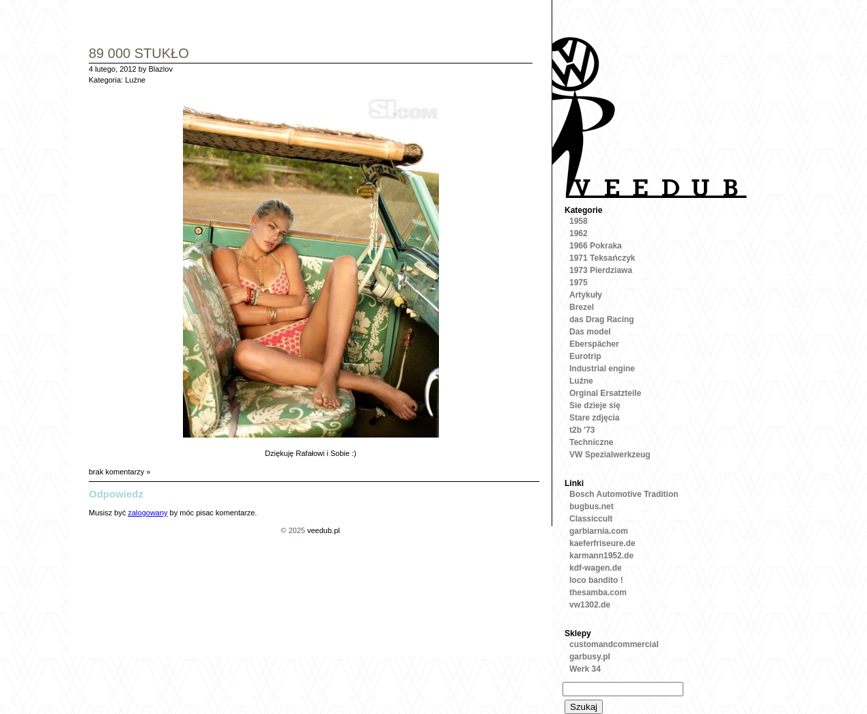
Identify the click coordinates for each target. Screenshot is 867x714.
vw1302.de (589, 605)
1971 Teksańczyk (602, 258)
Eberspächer (594, 344)
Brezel (581, 307)
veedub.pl (323, 530)
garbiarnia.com (598, 531)
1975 (578, 282)
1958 (578, 221)
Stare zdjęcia (594, 418)
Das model (590, 332)
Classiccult (590, 519)
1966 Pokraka (595, 246)
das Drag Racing (601, 319)
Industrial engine (602, 368)
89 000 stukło (139, 54)
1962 (578, 233)
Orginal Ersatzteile (605, 393)
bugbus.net (591, 506)
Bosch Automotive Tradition (624, 494)
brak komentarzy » (119, 472)
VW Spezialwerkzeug (610, 454)
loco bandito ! (596, 580)
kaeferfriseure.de (602, 543)
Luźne (135, 80)
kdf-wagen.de (595, 568)
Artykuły (585, 295)
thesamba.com (598, 592)
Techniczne (591, 442)
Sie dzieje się (595, 405)
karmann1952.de (601, 555)
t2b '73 (582, 430)
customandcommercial (614, 644)
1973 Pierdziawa (600, 270)
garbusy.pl (589, 656)
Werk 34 (585, 669)
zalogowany (147, 513)
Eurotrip (585, 356)
